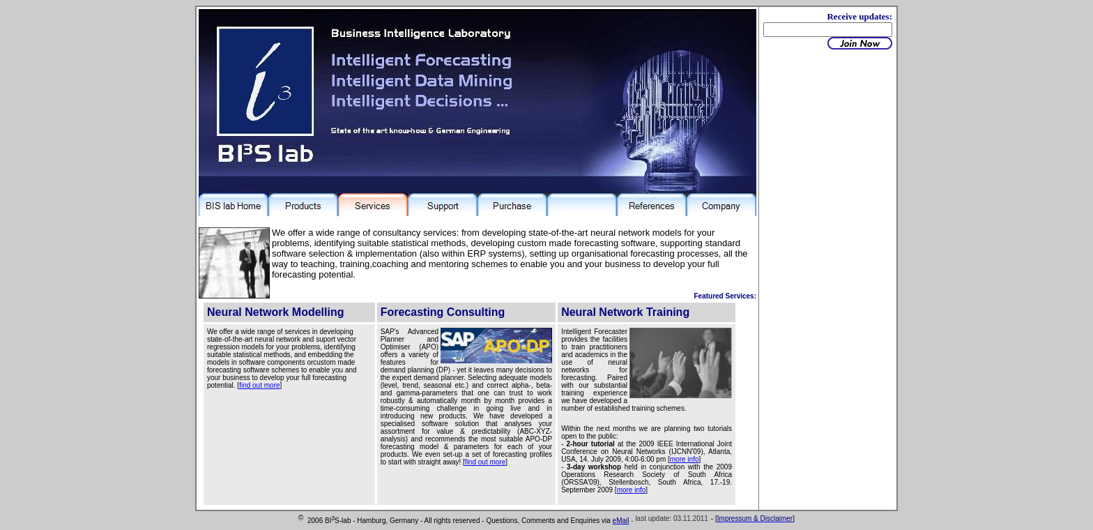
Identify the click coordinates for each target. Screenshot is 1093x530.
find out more (259, 385)
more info (684, 459)
